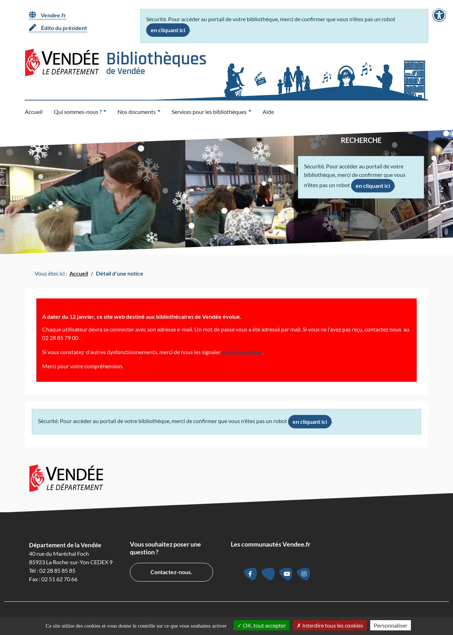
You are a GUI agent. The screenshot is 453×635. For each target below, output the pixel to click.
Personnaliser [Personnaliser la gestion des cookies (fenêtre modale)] (390, 625)
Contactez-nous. (171, 571)
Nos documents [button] (136, 111)
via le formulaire (242, 351)
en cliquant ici (168, 30)
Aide (268, 111)
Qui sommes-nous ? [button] (78, 111)
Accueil (33, 111)
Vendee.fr (47, 14)
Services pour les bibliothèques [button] (209, 111)
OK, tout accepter (261, 625)
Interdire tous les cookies (330, 625)
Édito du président (58, 27)
